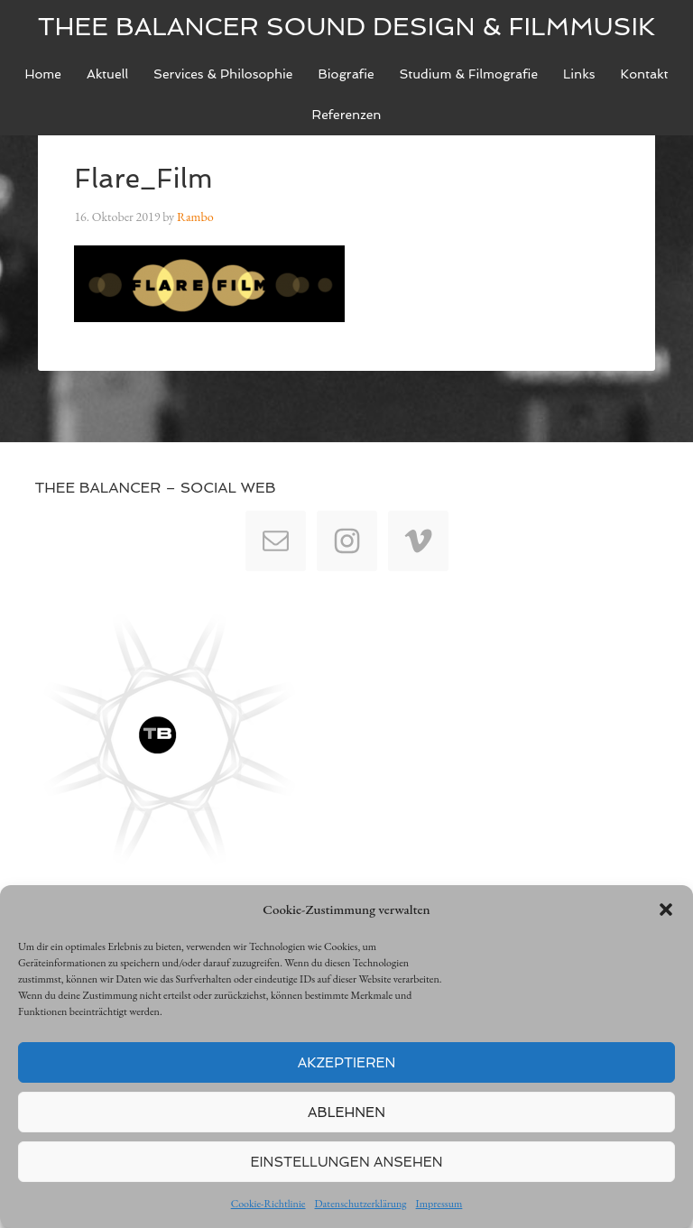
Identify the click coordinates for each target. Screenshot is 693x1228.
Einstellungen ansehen (347, 1162)
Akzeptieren (347, 1063)
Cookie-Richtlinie (268, 1203)
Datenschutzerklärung (361, 1203)
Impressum (439, 1203)
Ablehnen (346, 1112)
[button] (666, 909)
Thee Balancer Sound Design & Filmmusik (347, 27)
